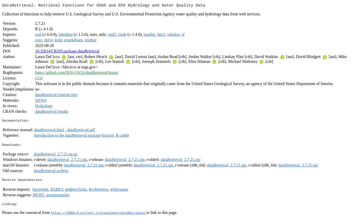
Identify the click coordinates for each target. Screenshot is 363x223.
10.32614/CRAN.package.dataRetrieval (67, 52)
